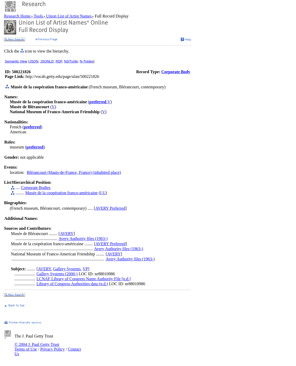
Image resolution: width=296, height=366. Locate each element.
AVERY (66, 233)
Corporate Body (175, 72)
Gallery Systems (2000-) (57, 274)
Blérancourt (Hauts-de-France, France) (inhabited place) (74, 172)
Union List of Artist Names (68, 16)
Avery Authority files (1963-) (83, 238)
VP (85, 269)
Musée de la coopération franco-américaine (61, 193)
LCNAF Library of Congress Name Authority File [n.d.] (84, 279)
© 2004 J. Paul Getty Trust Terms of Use (36, 346)
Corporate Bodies (35, 187)
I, (101, 193)
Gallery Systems (66, 269)
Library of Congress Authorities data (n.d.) (72, 284)
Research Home (18, 16)
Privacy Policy (52, 349)
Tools (38, 16)
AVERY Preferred (110, 208)
